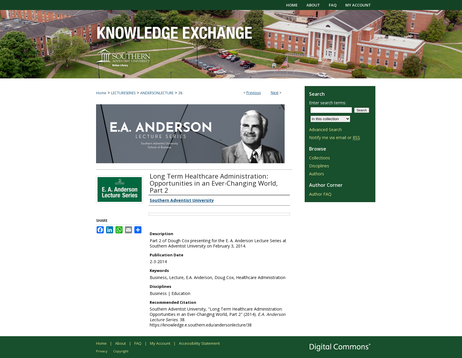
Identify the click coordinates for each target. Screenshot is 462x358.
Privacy (102, 351)
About (120, 343)
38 (180, 92)
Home (101, 92)
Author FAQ (320, 194)
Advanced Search (325, 129)
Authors (316, 173)
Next (274, 92)
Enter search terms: (327, 102)
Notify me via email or (334, 137)
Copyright (120, 351)
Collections (319, 158)
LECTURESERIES (123, 92)
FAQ (137, 343)
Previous (253, 92)
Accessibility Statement (199, 343)
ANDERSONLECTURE (157, 92)
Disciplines (319, 166)
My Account (160, 343)
